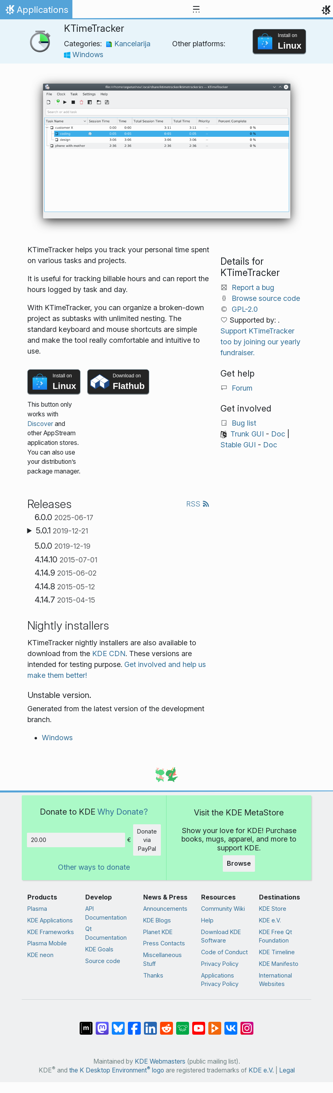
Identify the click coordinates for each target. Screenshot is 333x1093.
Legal (287, 1070)
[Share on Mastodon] (102, 1024)
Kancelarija (128, 43)
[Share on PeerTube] (214, 1024)
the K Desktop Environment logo (116, 1070)
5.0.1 (62, 530)
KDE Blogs (157, 920)
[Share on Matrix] (86, 1024)
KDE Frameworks (50, 931)
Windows (83, 54)
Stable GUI (238, 444)
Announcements (165, 908)
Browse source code (266, 298)
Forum (242, 388)
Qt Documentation (106, 933)
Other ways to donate (94, 867)
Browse (239, 863)
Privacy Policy (219, 963)
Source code (102, 960)
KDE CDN (108, 653)
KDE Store (272, 908)
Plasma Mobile (47, 943)
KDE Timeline (277, 952)
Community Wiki (223, 908)
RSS (198, 504)
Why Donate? (122, 812)
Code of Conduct (224, 952)
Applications (36, 11)
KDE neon (40, 954)
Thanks (153, 975)
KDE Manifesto (278, 963)
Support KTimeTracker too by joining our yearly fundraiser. (260, 342)
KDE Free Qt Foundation (275, 936)
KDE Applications (50, 920)
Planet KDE (158, 931)
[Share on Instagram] (246, 1024)
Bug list (244, 423)
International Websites (275, 980)
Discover (40, 424)
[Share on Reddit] (166, 1024)
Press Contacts (164, 943)
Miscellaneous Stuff (162, 959)
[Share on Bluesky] (118, 1024)
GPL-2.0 (245, 309)
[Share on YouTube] (198, 1024)
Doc (278, 434)
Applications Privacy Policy (219, 980)
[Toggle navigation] (196, 9)
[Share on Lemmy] (182, 1024)
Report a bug (253, 287)
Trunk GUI (247, 434)
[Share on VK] (230, 1024)
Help (207, 920)
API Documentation (106, 913)
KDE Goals (99, 949)
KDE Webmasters (160, 1061)
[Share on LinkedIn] (150, 1024)
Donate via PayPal (147, 840)
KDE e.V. (270, 920)
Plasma (37, 908)
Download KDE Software (221, 936)
